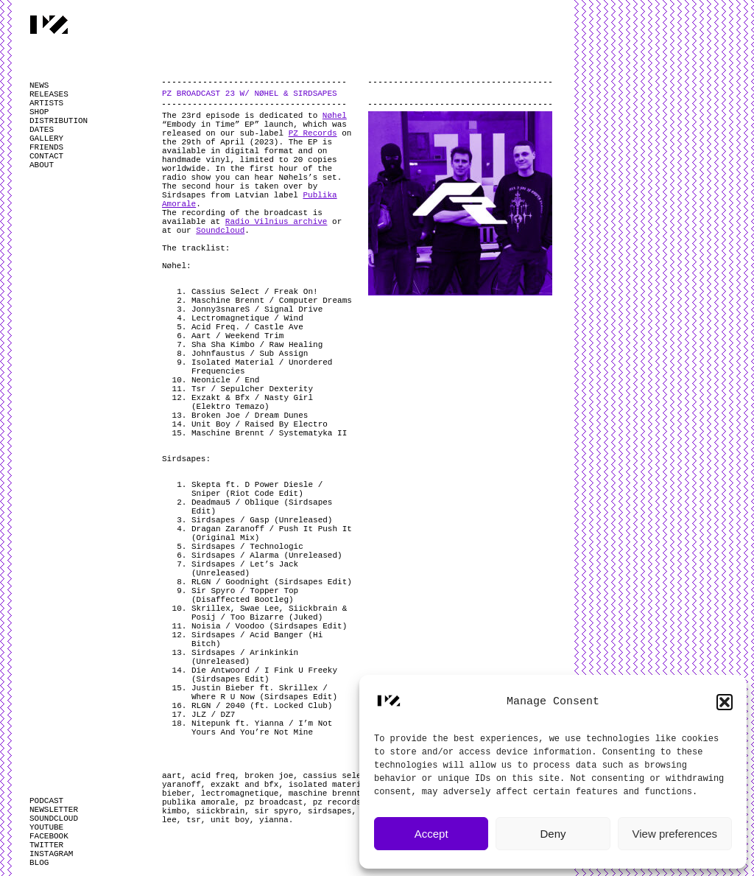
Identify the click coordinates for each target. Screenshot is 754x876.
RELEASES (48, 94)
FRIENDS (46, 147)
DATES (41, 129)
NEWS (39, 85)
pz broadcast (273, 802)
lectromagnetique (240, 793)
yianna (274, 820)
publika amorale (198, 802)
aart (171, 775)
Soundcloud (220, 230)
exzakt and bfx (244, 784)
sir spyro (275, 811)
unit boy (230, 820)
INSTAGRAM (51, 853)
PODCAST (46, 800)
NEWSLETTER (53, 809)
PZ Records (313, 133)
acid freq (213, 775)
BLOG (39, 862)
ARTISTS (46, 103)
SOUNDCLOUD (53, 818)
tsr (193, 820)
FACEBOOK (48, 836)
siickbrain (220, 811)
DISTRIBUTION (58, 120)
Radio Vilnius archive (276, 221)
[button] (724, 702)
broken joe (268, 775)
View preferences (675, 833)
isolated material (330, 784)
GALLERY (46, 138)
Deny (553, 833)
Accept (431, 833)
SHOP (39, 112)
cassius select (336, 775)
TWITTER (46, 845)
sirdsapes (329, 811)
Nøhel (335, 115)
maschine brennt (325, 793)
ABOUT (41, 165)
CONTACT (46, 156)
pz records (337, 802)
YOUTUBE (46, 827)
